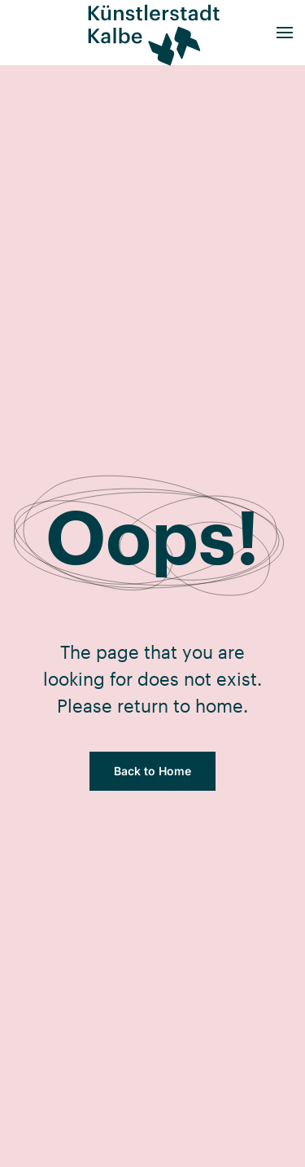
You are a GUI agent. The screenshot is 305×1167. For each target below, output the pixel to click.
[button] (285, 32)
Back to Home (152, 771)
